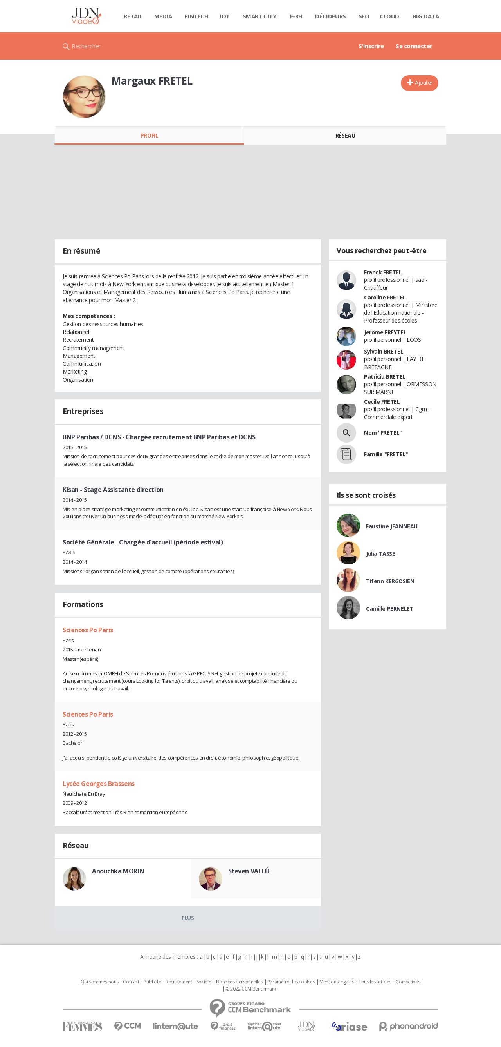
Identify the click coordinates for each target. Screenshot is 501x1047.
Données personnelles (239, 982)
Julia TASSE (380, 553)
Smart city (260, 16)
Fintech (196, 16)
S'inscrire (371, 46)
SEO (364, 16)
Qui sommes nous (100, 982)
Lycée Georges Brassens (99, 783)
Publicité (152, 982)
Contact (131, 982)
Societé (203, 982)
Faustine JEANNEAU (392, 526)
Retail (133, 16)
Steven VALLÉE (249, 871)
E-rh (296, 16)
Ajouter (424, 82)
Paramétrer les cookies (291, 982)
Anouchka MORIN (118, 871)
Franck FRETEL (383, 272)
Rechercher (86, 46)
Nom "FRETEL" (383, 432)
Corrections (408, 982)
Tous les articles (375, 982)
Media (163, 16)
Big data (426, 16)
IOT (225, 16)
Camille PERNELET (389, 608)
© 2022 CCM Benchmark (250, 989)
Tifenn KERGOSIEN (390, 581)
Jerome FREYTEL (385, 332)
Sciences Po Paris (88, 630)
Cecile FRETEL (382, 401)
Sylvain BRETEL (383, 351)
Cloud (389, 16)
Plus (188, 917)
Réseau (345, 135)
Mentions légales (336, 982)
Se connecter (414, 46)
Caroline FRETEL (385, 297)
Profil (149, 135)
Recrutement (179, 982)
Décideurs (330, 16)
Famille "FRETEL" (386, 454)
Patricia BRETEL (384, 376)
